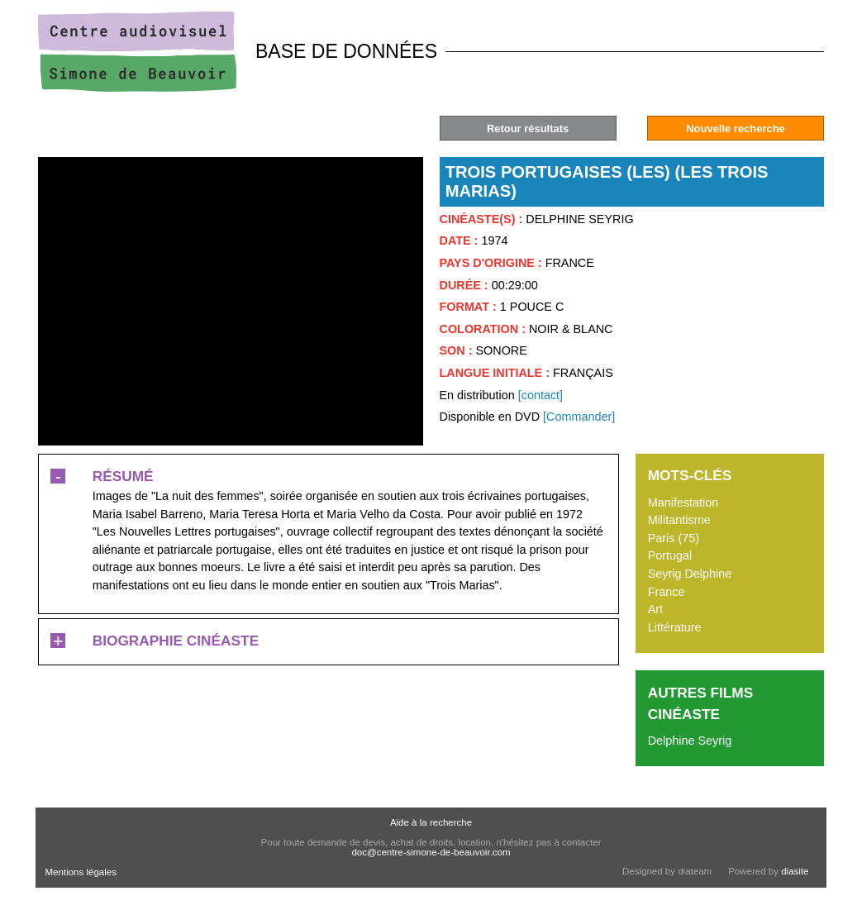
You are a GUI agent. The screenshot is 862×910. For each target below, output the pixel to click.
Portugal (670, 555)
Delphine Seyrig (690, 740)
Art (655, 609)
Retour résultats (528, 128)
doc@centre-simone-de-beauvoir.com (430, 852)
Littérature (675, 627)
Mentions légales (81, 872)
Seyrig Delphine (690, 573)
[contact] (540, 395)
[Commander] (579, 416)
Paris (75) (673, 538)
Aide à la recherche (431, 822)
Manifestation (683, 502)
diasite (794, 871)
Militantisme (679, 519)
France (666, 591)
